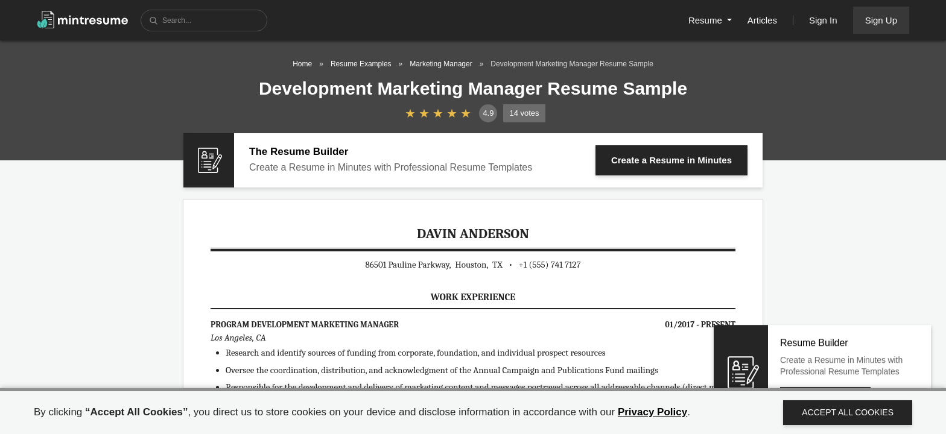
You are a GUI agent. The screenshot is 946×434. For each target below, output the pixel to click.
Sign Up (881, 20)
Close (891, 354)
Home (302, 64)
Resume (706, 20)
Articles (762, 20)
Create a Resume (671, 160)
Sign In (823, 20)
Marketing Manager (441, 64)
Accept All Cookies (848, 412)
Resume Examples (361, 64)
